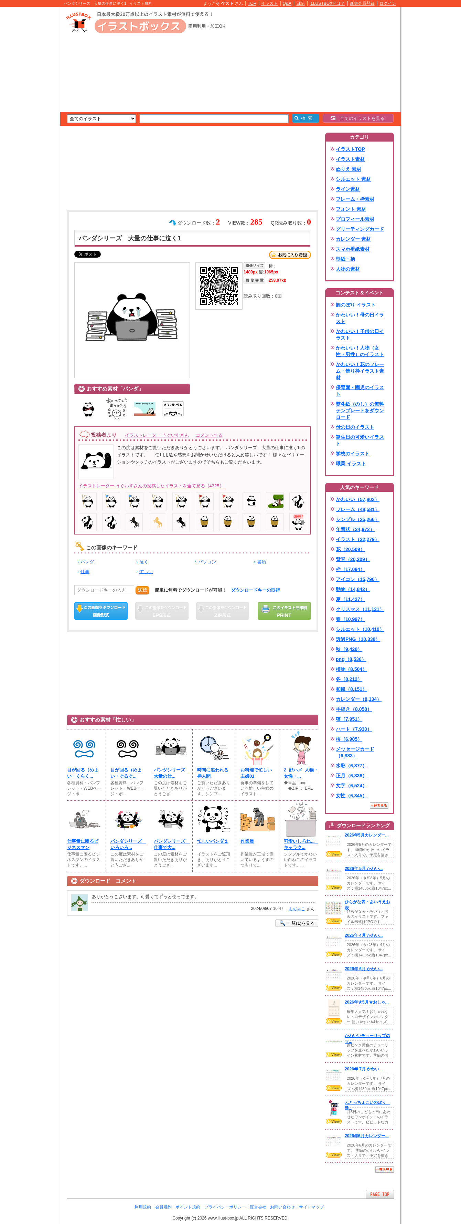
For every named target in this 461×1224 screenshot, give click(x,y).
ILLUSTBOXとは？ (327, 3)
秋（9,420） (349, 649)
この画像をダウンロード (101, 611)
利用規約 (143, 1207)
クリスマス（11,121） (360, 609)
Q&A (287, 3)
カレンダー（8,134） (359, 699)
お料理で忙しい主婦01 (256, 773)
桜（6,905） (349, 739)
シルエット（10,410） (360, 629)
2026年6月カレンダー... (367, 1135)
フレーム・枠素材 (355, 199)
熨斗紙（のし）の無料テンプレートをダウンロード (360, 410)
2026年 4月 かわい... (364, 935)
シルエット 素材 (353, 179)
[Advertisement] (27, 113)
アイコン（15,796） (357, 579)
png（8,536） (351, 659)
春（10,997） (350, 619)
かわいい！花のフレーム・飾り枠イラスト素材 (360, 371)
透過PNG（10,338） (358, 639)
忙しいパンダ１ (212, 841)
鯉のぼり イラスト (356, 305)
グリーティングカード (360, 229)
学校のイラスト (352, 453)
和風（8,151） (351, 689)
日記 (300, 3)
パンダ (87, 561)
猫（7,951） (349, 719)
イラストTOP (350, 149)
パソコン (207, 561)
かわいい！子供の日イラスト (360, 335)
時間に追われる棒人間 (212, 773)
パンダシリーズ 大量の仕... (171, 773)
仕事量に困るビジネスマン (82, 844)
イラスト (269, 3)
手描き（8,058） (354, 709)
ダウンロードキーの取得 (255, 590)
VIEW (334, 854)
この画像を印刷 (284, 611)
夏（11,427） (350, 599)
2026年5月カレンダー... (367, 835)
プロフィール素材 (355, 219)
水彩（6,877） (351, 765)
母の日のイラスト (355, 427)
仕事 (85, 571)
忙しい (146, 571)
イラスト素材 (350, 159)
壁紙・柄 (345, 259)
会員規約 (163, 1207)
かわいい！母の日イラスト (360, 318)
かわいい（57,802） (357, 499)
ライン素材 (348, 189)
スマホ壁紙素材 (352, 249)
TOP (252, 3)
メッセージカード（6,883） (355, 752)
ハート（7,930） (354, 729)
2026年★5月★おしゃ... (367, 1002)
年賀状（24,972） (355, 529)
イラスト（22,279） (357, 539)
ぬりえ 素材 (348, 169)
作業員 (247, 841)
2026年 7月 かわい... (364, 1069)
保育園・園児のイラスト (360, 391)
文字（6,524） (351, 785)
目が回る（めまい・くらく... (82, 773)
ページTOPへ (380, 1194)
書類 (261, 561)
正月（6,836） (351, 775)
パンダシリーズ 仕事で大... (171, 844)
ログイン (387, 3)
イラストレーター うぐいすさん (157, 435)
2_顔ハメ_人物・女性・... (301, 773)
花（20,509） (350, 549)
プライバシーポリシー (225, 1207)
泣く (143, 561)
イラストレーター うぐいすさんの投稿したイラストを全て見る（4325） (151, 485)
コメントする (209, 435)
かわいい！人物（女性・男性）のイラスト (360, 351)
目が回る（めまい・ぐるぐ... (126, 773)
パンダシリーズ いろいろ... (127, 844)
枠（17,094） (350, 569)
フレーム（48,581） (357, 509)
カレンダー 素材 (353, 239)
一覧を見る (379, 805)
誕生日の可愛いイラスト (360, 440)
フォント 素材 (351, 209)
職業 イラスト (351, 463)
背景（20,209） (353, 559)
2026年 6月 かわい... (364, 968)
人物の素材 (348, 269)
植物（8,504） (351, 669)
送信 (142, 590)
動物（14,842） (353, 589)
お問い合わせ (282, 1207)
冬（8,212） (349, 679)
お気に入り (290, 255)
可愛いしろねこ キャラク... (301, 844)
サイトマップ (311, 1207)
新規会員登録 (362, 3)
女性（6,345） (351, 795)
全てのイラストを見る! (358, 118)
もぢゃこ (297, 908)
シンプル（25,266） (357, 519)
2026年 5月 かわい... (364, 868)
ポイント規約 (187, 1207)
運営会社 (258, 1207)
